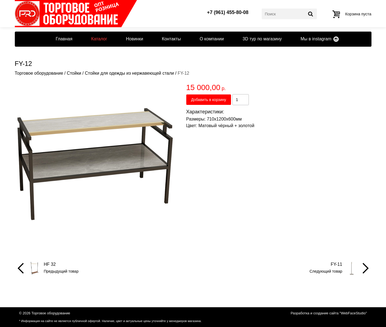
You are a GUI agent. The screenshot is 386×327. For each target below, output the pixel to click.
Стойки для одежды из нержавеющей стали (129, 73)
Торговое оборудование (39, 73)
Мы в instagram (316, 39)
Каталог (99, 39)
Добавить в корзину (208, 99)
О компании (212, 39)
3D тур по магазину (262, 39)
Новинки (134, 39)
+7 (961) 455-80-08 (228, 12)
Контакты (171, 39)
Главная (64, 39)
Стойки (74, 73)
